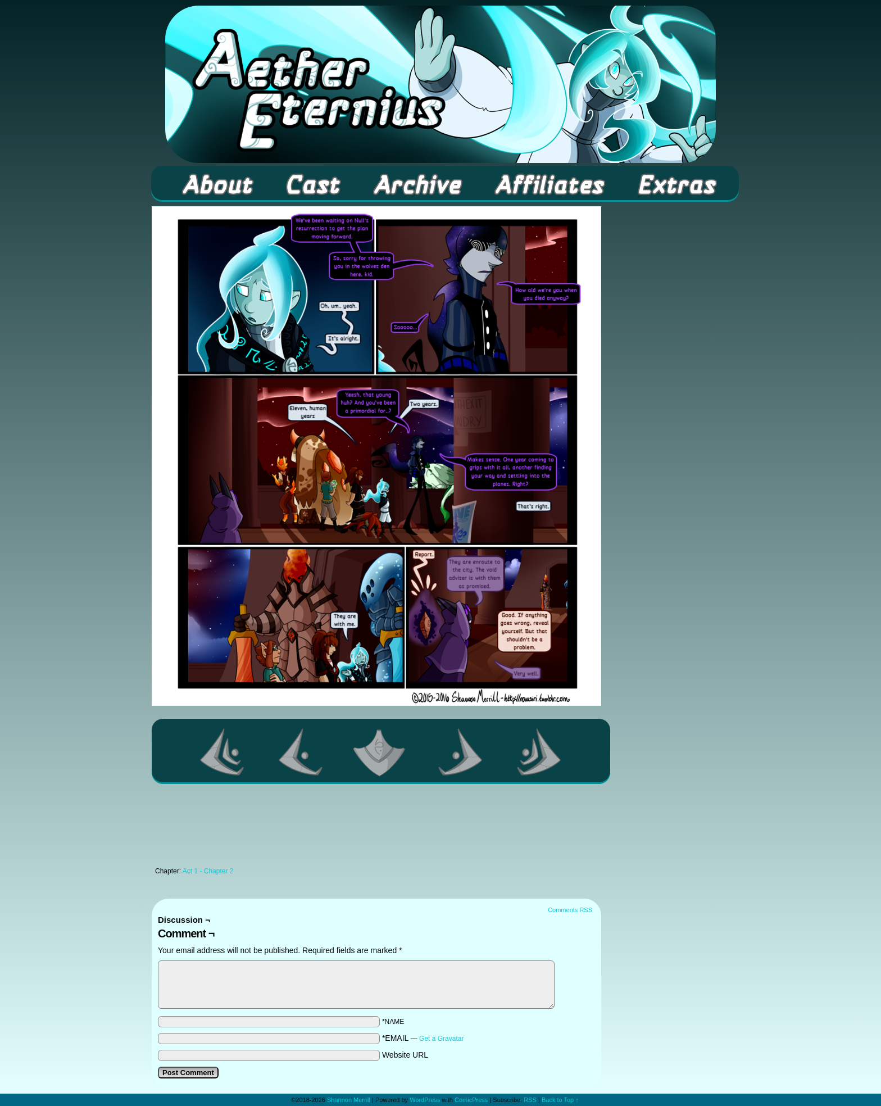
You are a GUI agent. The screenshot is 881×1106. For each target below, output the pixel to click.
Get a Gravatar (441, 1038)
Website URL (405, 1054)
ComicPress (471, 1099)
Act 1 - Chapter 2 (208, 871)
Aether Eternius (440, 84)
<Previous (301, 752)
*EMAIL (423, 1038)
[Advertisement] (376, 828)
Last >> (539, 752)
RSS (530, 1099)
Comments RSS (570, 909)
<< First (222, 752)
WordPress (425, 1099)
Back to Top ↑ (560, 1099)
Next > (461, 752)
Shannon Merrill (348, 1099)
